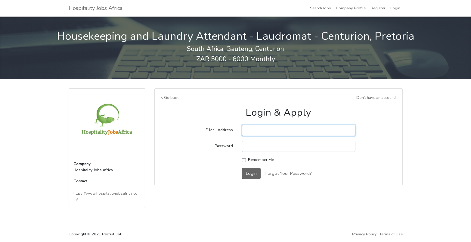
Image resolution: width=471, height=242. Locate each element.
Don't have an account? (376, 97)
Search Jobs (320, 8)
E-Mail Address (219, 130)
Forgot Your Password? (288, 173)
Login (395, 8)
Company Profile (351, 8)
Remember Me (261, 159)
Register (378, 8)
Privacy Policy (364, 234)
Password (224, 146)
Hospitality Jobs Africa (95, 8)
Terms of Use (391, 234)
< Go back (169, 97)
